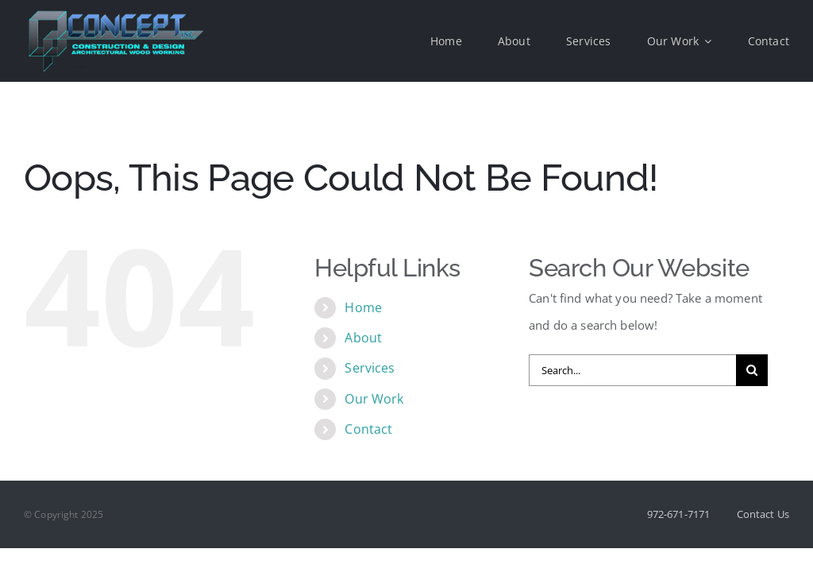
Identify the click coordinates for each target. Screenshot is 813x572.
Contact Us (763, 514)
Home (363, 307)
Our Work (374, 399)
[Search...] (632, 370)
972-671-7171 (679, 514)
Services (370, 368)
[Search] (752, 370)
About (363, 337)
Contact (368, 429)
